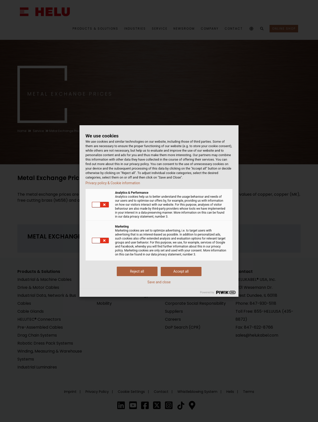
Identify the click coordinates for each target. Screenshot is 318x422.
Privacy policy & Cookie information (112, 183)
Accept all (181, 271)
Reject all (137, 271)
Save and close (159, 282)
